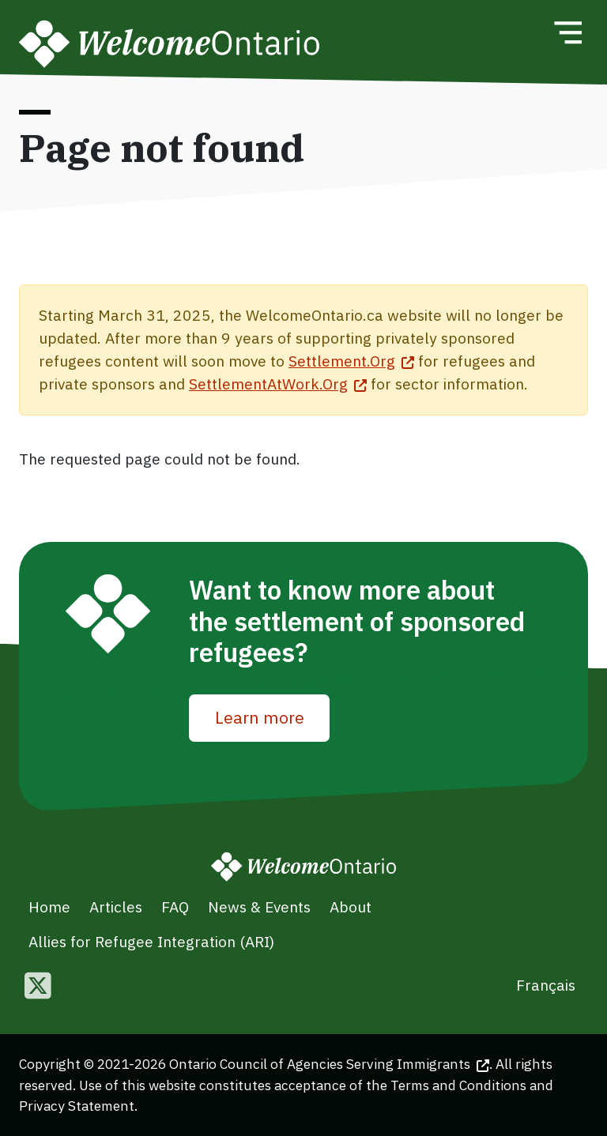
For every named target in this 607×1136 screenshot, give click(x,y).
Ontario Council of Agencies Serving (329, 1064)
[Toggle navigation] (567, 32)
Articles (115, 906)
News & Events (259, 906)
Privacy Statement (76, 1106)
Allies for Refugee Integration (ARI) (151, 941)
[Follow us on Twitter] (38, 987)
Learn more (259, 717)
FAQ (175, 906)
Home (49, 906)
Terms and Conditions (458, 1085)
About (350, 906)
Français (545, 985)
